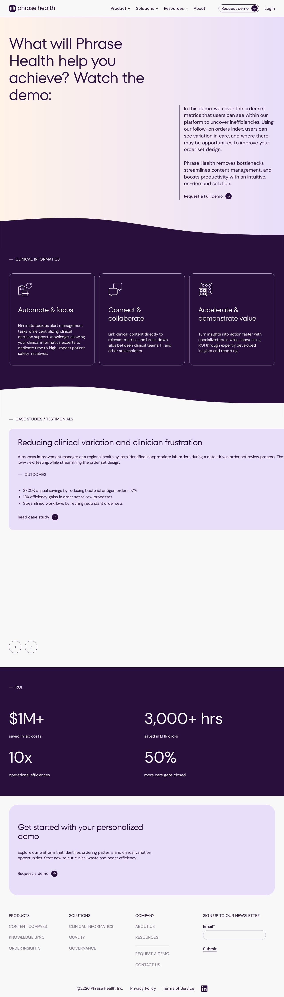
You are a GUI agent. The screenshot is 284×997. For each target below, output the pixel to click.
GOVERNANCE (82, 948)
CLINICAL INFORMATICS (91, 926)
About (199, 8)
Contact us (147, 965)
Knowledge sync (27, 937)
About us (145, 926)
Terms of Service (178, 988)
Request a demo (152, 953)
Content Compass (28, 926)
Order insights (24, 948)
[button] (121, 8)
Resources (146, 937)
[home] (32, 8)
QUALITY (77, 937)
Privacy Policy (143, 988)
